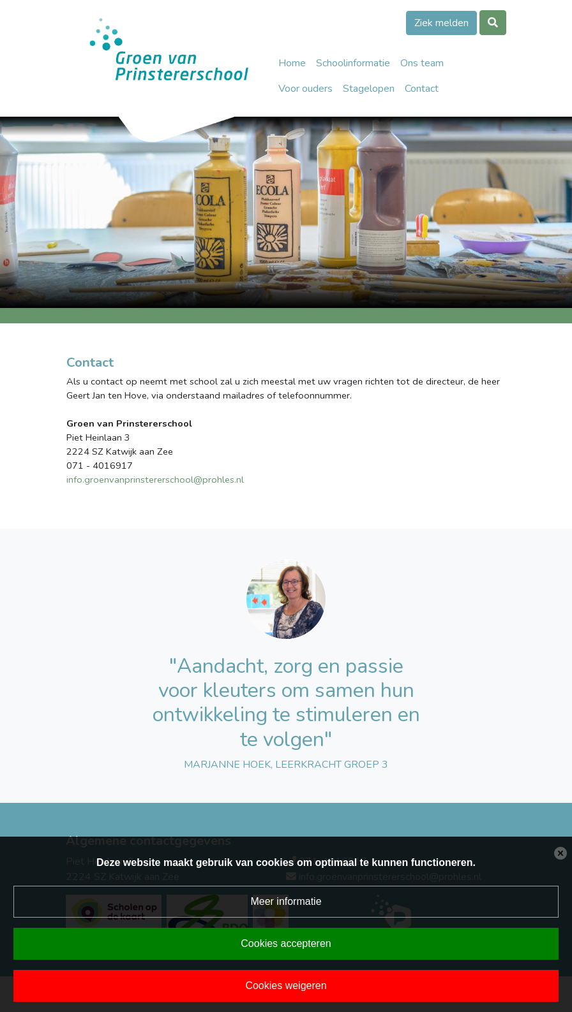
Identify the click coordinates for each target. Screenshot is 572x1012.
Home (292, 63)
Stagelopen (369, 89)
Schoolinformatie (353, 63)
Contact (422, 89)
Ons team (422, 63)
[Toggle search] (492, 22)
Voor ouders (305, 89)
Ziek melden (441, 23)
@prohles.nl (218, 479)
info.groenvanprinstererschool (129, 479)
